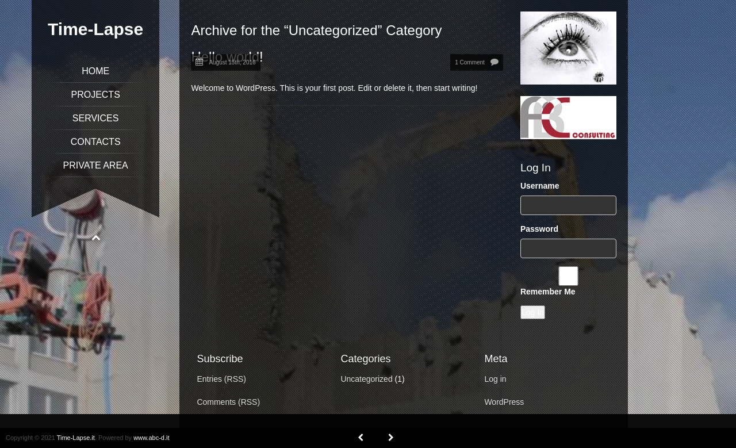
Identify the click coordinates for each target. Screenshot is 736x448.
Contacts (96, 142)
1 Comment (470, 62)
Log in (495, 379)
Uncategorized (366, 379)
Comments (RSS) (228, 402)
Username (539, 185)
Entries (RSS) (221, 379)
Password (539, 228)
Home (95, 71)
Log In (533, 312)
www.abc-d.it (151, 437)
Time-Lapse (95, 29)
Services (95, 118)
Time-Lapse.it (76, 437)
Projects (95, 94)
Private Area (95, 165)
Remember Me (548, 291)
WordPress (504, 402)
